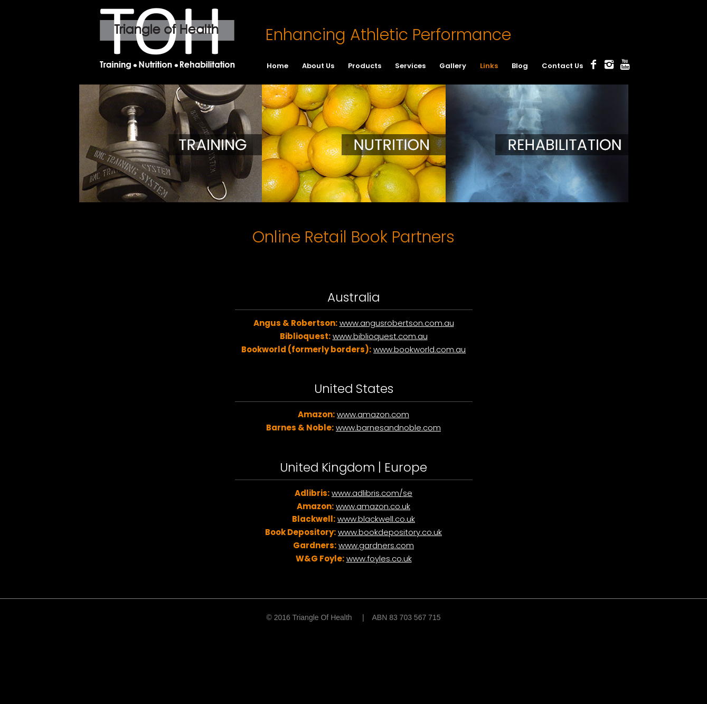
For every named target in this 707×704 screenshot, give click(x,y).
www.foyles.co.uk (379, 558)
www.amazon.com (373, 414)
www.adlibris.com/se (372, 493)
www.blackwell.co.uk (376, 518)
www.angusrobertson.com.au (397, 322)
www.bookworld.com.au (419, 349)
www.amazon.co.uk (373, 506)
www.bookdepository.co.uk (390, 532)
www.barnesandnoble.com (388, 427)
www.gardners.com (376, 545)
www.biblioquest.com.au (380, 336)
